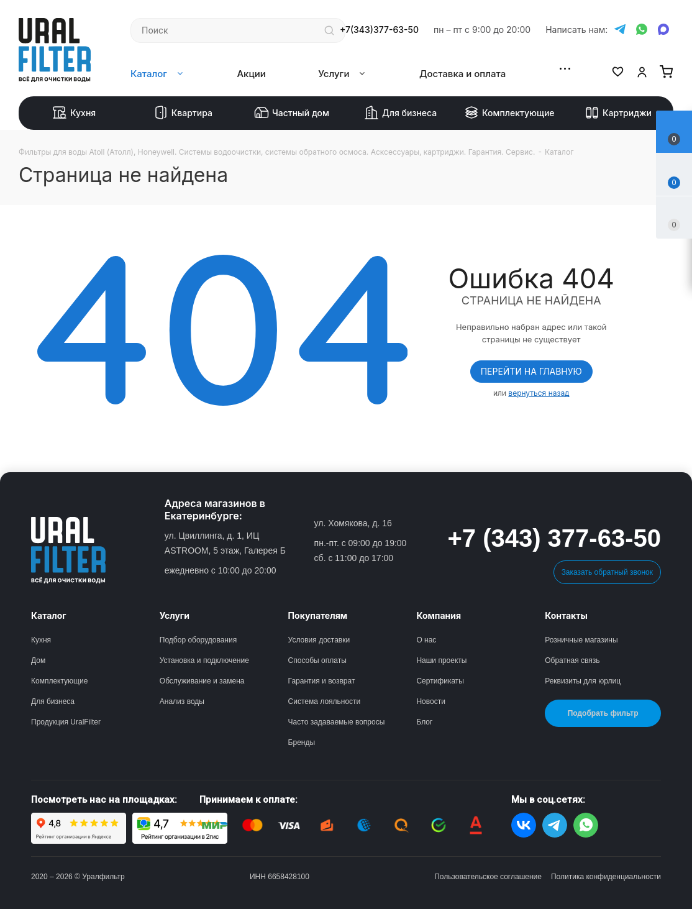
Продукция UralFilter (66, 722)
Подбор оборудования (198, 640)
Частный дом (291, 113)
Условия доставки (319, 640)
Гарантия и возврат (321, 681)
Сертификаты (440, 681)
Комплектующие (509, 113)
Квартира (182, 113)
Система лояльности (324, 701)
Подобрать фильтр (603, 713)
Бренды (301, 742)
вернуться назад (538, 393)
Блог (424, 722)
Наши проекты (441, 660)
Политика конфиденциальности (606, 876)
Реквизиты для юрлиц (583, 681)
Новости (430, 701)
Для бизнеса (400, 113)
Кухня (74, 113)
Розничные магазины (581, 640)
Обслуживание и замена (202, 681)
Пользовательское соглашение (488, 876)
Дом (38, 660)
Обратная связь (572, 660)
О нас (426, 640)
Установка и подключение (204, 660)
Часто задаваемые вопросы (336, 722)
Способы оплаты (317, 660)
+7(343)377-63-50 (379, 30)
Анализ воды (182, 701)
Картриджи (618, 113)
